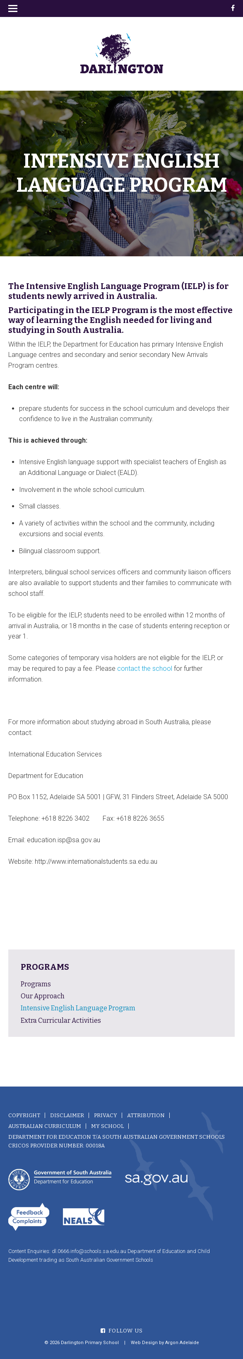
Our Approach (43, 996)
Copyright (24, 1115)
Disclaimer (67, 1115)
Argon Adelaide (182, 1342)
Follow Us (122, 1331)
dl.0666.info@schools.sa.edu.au (89, 1251)
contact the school (144, 668)
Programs (36, 984)
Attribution (146, 1115)
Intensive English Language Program (78, 1008)
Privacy (105, 1115)
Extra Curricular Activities (61, 1020)
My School (107, 1126)
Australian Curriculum (44, 1126)
